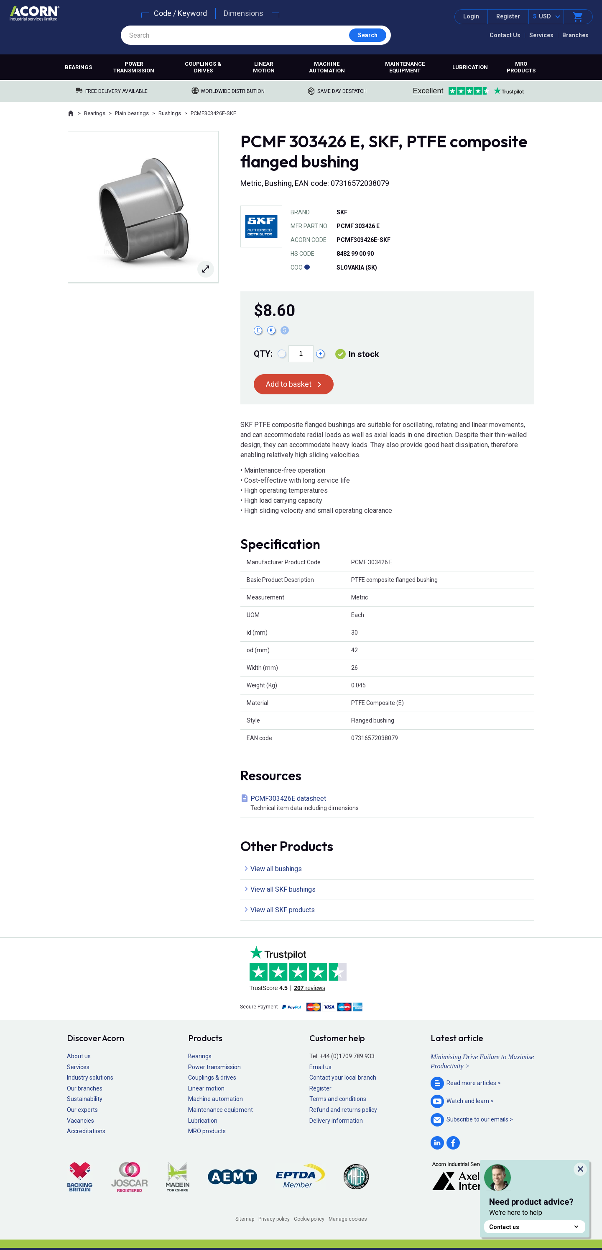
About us (79, 1056)
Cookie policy (309, 1219)
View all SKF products (282, 910)
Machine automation (327, 67)
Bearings (78, 67)
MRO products (521, 67)
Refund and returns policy (343, 1109)
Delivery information (336, 1120)
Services (541, 35)
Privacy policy (274, 1219)
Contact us (534, 1227)
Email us (320, 1067)
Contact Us (505, 35)
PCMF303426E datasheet (389, 804)
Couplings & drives (203, 67)
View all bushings (276, 869)
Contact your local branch (342, 1077)
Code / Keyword (180, 13)
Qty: (263, 354)
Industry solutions (90, 1077)
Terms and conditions (337, 1099)
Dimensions (243, 13)
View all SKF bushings (283, 889)
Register (508, 16)
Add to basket (288, 384)
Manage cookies (348, 1219)
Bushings (169, 113)
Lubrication (470, 67)
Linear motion (264, 67)
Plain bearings (132, 113)
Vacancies (80, 1120)
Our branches (84, 1088)
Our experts (82, 1109)
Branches (575, 35)
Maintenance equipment (405, 67)
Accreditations (86, 1131)
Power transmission (133, 67)
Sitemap (244, 1219)
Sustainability (84, 1099)
